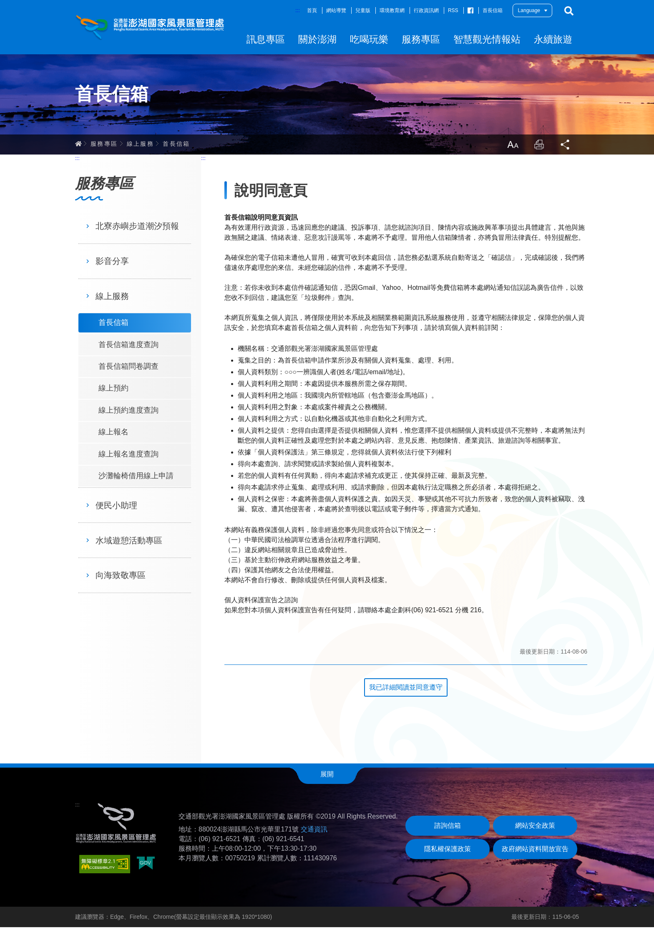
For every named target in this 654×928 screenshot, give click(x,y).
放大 (512, 145)
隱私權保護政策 (447, 849)
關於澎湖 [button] (317, 39)
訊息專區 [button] (266, 39)
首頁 (312, 10)
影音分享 (112, 261)
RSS (453, 10)
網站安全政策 (535, 826)
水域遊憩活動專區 (129, 541)
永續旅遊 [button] (553, 39)
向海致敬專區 (121, 576)
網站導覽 (336, 10)
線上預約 (113, 389)
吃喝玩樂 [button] (369, 39)
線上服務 (140, 144)
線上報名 (113, 433)
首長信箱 (493, 10)
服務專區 (104, 144)
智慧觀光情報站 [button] (487, 39)
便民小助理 (116, 506)
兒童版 (362, 10)
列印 (539, 145)
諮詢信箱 (447, 826)
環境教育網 (392, 10)
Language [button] (529, 10)
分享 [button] (566, 145)
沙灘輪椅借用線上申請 (136, 476)
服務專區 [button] (421, 39)
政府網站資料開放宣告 (535, 849)
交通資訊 (314, 830)
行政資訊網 (426, 10)
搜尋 (569, 11)
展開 (327, 774)
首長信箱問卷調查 (128, 367)
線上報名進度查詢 (128, 455)
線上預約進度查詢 (128, 411)
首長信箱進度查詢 (128, 345)
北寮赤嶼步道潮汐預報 (137, 226)
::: (297, 10)
